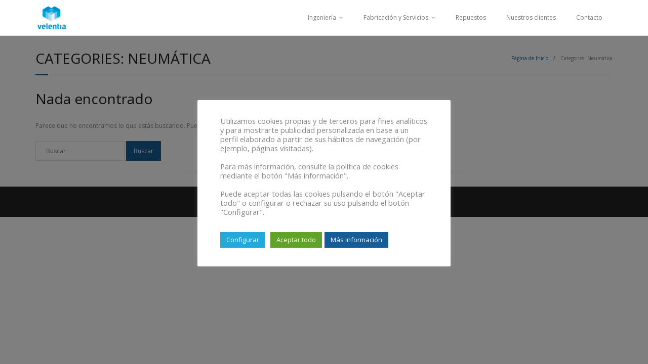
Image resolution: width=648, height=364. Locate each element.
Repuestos (471, 17)
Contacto (589, 17)
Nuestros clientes (531, 17)
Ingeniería (322, 17)
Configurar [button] (242, 239)
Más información (356, 239)
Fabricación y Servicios (395, 17)
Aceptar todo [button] (296, 239)
